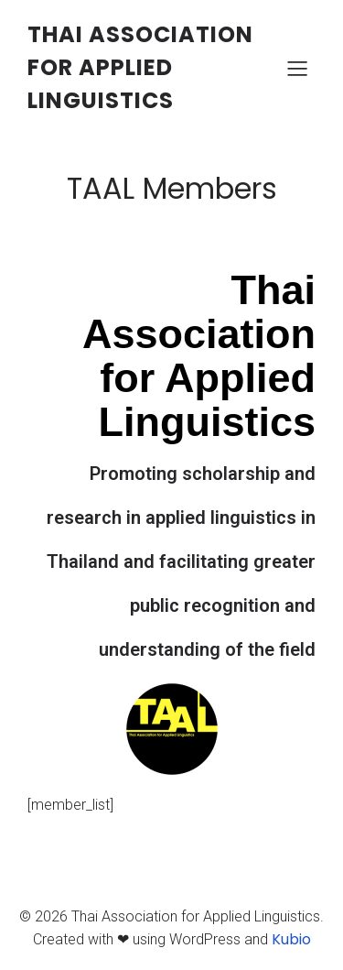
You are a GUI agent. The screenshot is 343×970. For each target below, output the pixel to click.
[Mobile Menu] (297, 67)
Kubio (291, 939)
